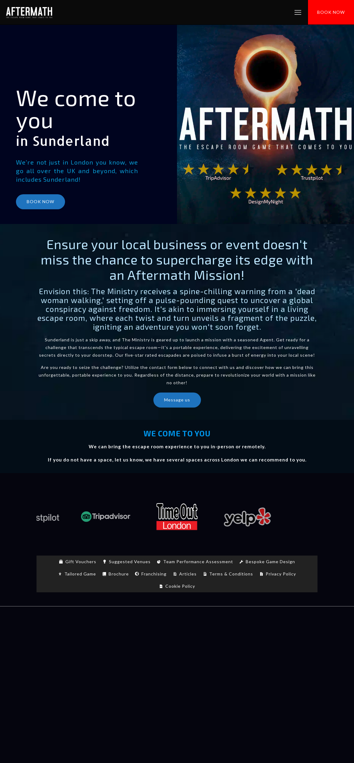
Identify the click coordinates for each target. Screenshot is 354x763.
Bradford (122, 661)
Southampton (105, 684)
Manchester (295, 668)
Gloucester (121, 668)
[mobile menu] (298, 12)
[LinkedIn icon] (180, 740)
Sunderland (138, 684)
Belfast (68, 661)
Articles (188, 573)
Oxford (145, 676)
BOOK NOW (331, 12)
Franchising (154, 573)
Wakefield (167, 684)
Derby (300, 661)
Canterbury (224, 661)
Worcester (237, 684)
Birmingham (94, 661)
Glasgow (94, 668)
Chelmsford (275, 661)
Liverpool (245, 668)
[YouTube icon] (173, 740)
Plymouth (205, 676)
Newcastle (64, 676)
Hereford (149, 668)
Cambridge (194, 661)
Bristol (170, 661)
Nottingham (118, 676)
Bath (50, 661)
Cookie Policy (180, 586)
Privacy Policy (281, 573)
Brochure (119, 573)
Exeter (72, 668)
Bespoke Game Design (270, 561)
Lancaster (175, 668)
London (268, 668)
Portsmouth (234, 676)
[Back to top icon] (177, 619)
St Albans (263, 676)
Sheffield (288, 676)
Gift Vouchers (80, 561)
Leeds (197, 668)
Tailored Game (80, 573)
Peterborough (173, 676)
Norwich (90, 676)
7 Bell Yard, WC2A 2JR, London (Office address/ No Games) (177, 716)
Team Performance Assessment (198, 561)
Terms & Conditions (231, 573)
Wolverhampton (202, 684)
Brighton (147, 661)
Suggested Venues (130, 561)
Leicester (219, 668)
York (259, 684)
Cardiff (249, 661)
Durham (52, 668)
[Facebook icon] (167, 740)
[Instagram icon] (186, 740)
